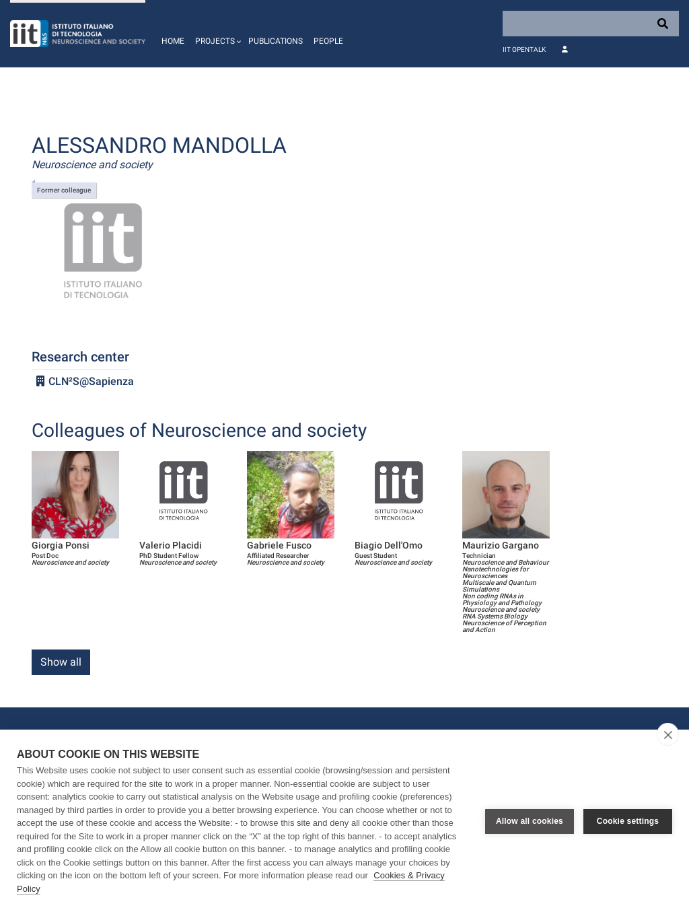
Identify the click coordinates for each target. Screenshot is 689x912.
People (328, 41)
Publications (275, 41)
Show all (60, 662)
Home (172, 41)
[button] (216, 33)
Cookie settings (628, 821)
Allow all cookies (529, 821)
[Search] (591, 23)
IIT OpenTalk (524, 49)
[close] (668, 734)
